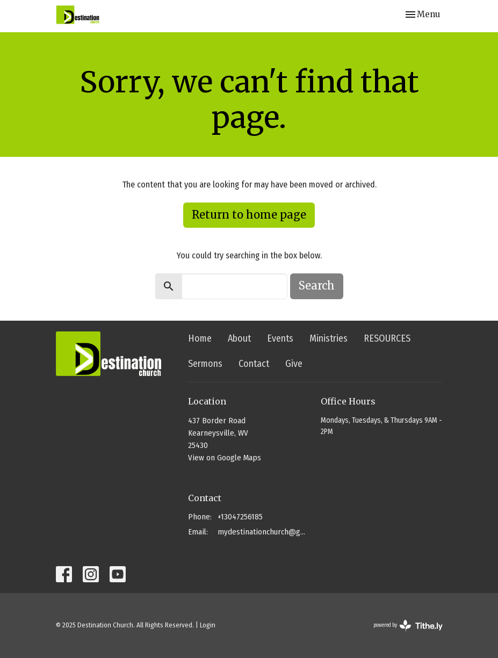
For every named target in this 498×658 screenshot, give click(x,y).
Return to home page (249, 214)
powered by (408, 625)
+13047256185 (240, 517)
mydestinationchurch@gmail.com (264, 532)
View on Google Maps (224, 457)
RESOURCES (387, 338)
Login (207, 625)
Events (280, 338)
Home (200, 338)
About (239, 338)
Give (293, 364)
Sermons (205, 364)
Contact (254, 364)
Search (317, 285)
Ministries (328, 338)
